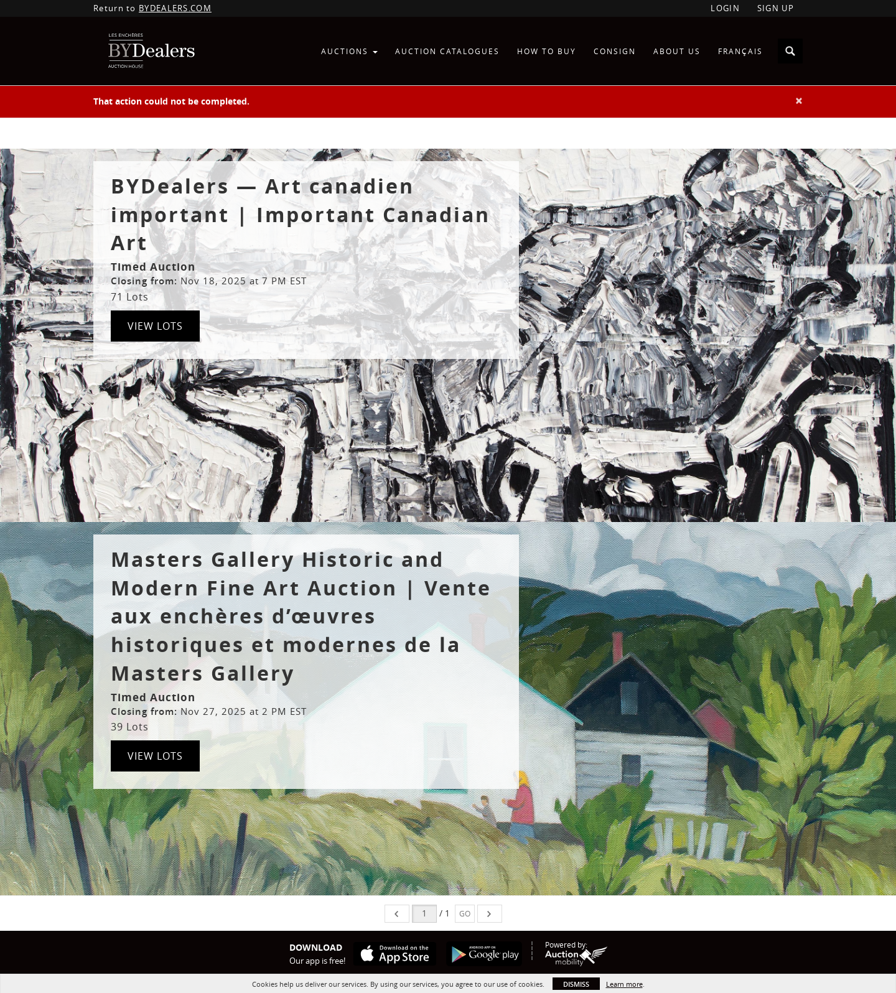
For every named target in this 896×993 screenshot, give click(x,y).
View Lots (155, 326)
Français (740, 51)
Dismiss (576, 984)
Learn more (624, 984)
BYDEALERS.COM (175, 8)
